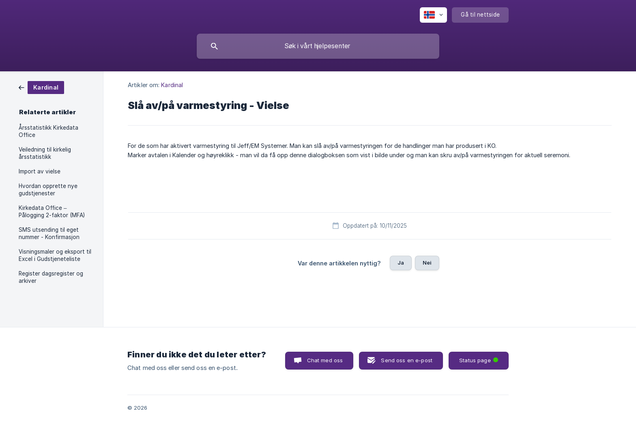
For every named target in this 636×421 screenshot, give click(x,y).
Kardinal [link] (172, 84)
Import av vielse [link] (39, 171)
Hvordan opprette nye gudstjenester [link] (48, 190)
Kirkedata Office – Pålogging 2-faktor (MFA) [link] (52, 211)
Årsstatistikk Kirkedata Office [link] (48, 131)
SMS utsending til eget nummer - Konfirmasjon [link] (49, 233)
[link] (41, 87)
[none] (433, 15)
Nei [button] (427, 262)
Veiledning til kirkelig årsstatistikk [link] (45, 153)
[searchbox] (318, 46)
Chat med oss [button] (325, 360)
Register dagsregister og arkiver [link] (51, 277)
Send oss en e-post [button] (406, 360)
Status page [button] (479, 357)
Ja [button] (401, 262)
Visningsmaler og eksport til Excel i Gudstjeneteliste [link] (55, 255)
